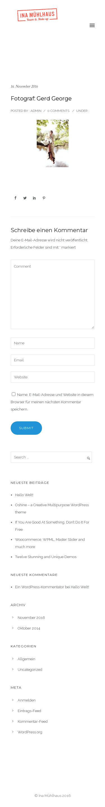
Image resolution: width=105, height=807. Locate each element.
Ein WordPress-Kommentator (39, 587)
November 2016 (31, 618)
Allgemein (26, 659)
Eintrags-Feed (29, 711)
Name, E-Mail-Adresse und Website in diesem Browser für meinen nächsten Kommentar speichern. (52, 402)
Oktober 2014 (29, 628)
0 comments (58, 111)
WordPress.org (30, 732)
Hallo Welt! (24, 495)
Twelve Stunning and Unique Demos (45, 557)
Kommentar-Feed (33, 721)
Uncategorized (30, 669)
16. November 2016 (24, 86)
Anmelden (27, 700)
